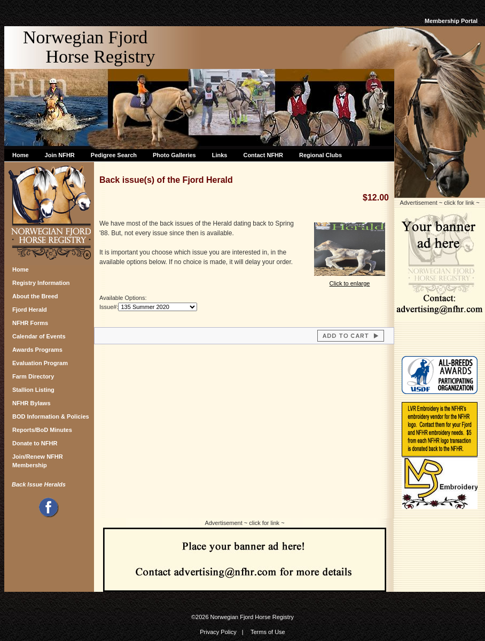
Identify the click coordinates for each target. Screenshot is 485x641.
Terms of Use (268, 632)
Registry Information (41, 283)
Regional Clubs (320, 155)
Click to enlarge (349, 280)
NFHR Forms (30, 323)
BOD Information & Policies (50, 416)
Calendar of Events (39, 336)
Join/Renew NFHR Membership (37, 459)
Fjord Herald (29, 309)
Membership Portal (451, 21)
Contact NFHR (263, 155)
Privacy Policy (218, 632)
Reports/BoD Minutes (42, 430)
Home (20, 155)
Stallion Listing (33, 390)
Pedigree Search (114, 155)
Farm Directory (33, 376)
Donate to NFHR (34, 443)
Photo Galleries (174, 155)
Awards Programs (37, 349)
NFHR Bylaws (31, 403)
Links (220, 155)
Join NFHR (60, 155)
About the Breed (35, 296)
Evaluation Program (40, 363)
